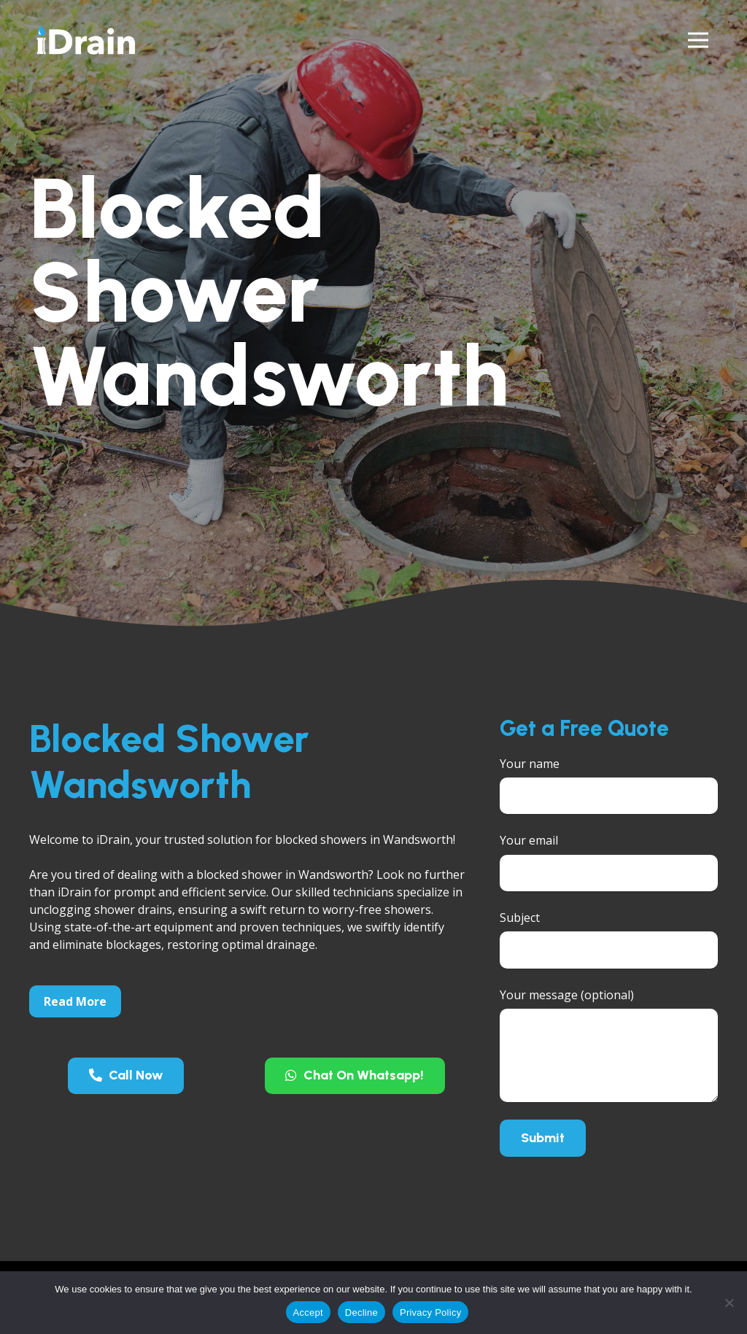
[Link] (86, 40)
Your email (609, 861)
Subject (609, 939)
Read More (75, 1001)
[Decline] (728, 1302)
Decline (361, 1312)
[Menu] (698, 40)
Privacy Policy (430, 1312)
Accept (308, 1312)
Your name (609, 785)
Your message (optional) (609, 1044)
